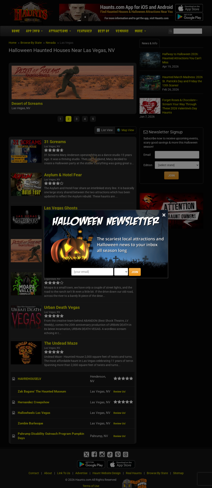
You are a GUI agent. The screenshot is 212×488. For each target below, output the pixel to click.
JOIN (134, 272)
